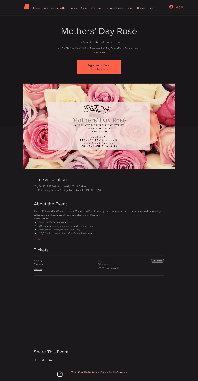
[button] (27, 6)
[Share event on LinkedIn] (50, 360)
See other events (99, 69)
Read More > (40, 238)
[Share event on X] (42, 360)
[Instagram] (59, 374)
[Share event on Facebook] (35, 360)
